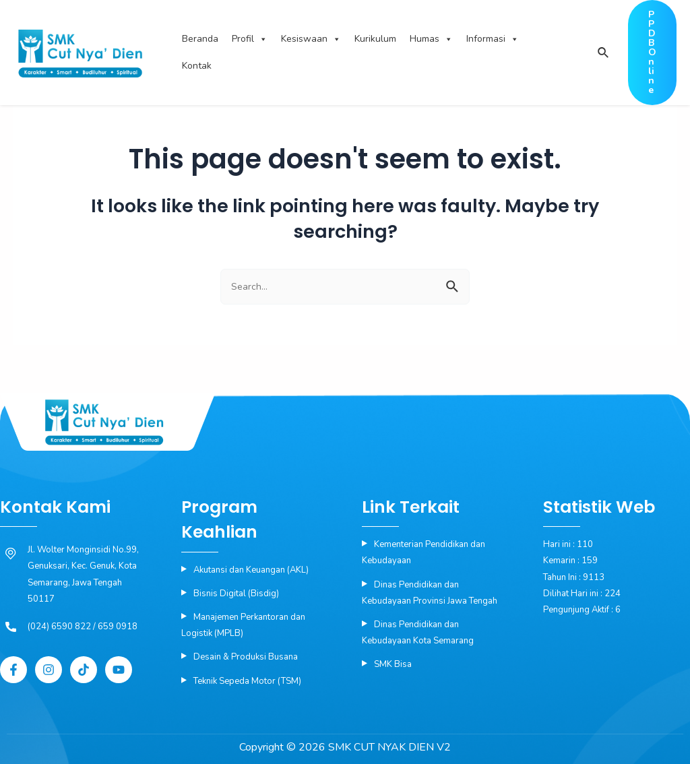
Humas (431, 39)
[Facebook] (13, 669)
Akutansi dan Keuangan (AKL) (251, 570)
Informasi (492, 39)
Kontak (197, 65)
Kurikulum (375, 38)
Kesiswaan (311, 39)
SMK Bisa (393, 664)
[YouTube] (118, 669)
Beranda (200, 38)
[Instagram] (48, 669)
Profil (250, 39)
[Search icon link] (603, 53)
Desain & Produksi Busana (245, 657)
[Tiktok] (83, 669)
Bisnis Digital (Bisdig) (236, 593)
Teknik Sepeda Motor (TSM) (247, 681)
